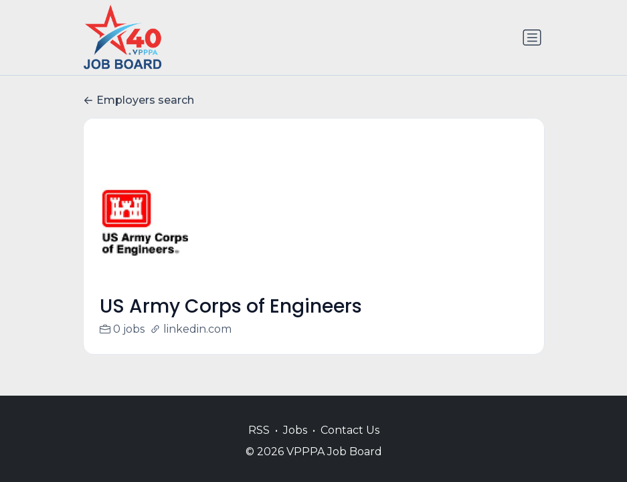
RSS (259, 430)
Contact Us (350, 430)
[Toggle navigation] (532, 37)
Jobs (295, 430)
